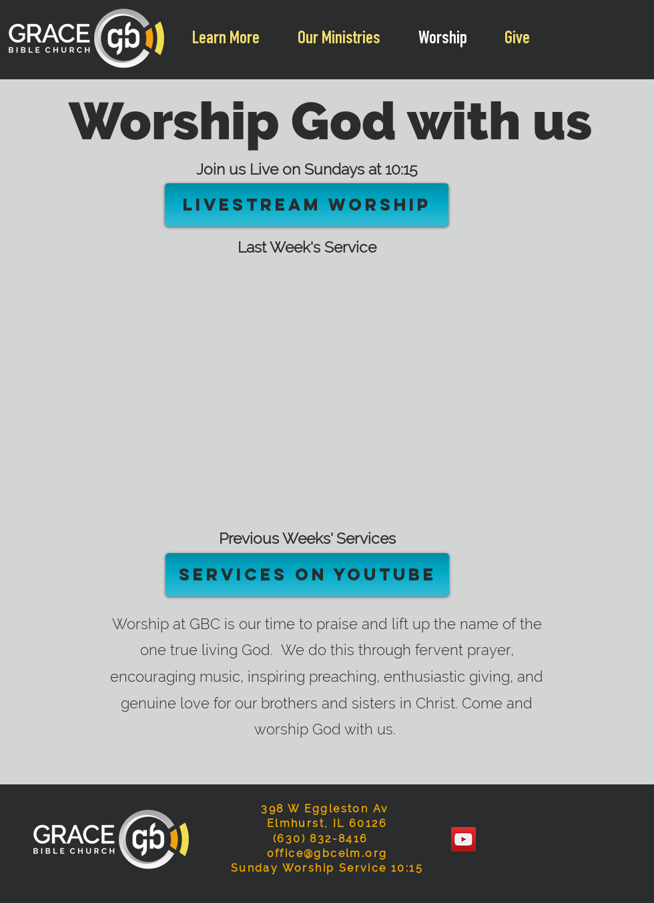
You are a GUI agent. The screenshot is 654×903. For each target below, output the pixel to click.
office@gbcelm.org (327, 853)
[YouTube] (463, 839)
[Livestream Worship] (306, 205)
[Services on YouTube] (307, 574)
